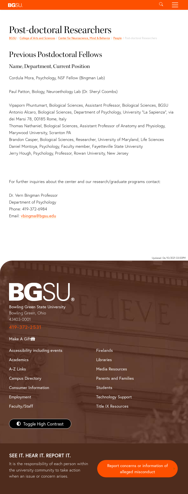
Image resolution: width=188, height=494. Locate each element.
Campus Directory (25, 378)
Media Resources (111, 369)
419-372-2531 (25, 327)
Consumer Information (29, 387)
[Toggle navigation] (175, 5)
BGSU (12, 38)
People (117, 38)
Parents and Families (115, 378)
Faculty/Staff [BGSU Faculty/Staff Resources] (21, 406)
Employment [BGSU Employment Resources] (20, 397)
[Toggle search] (161, 5)
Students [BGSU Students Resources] (104, 387)
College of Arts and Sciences (37, 38)
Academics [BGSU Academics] (19, 359)
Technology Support (114, 397)
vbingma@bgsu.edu (38, 215)
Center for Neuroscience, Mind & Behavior (84, 38)
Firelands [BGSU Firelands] (104, 350)
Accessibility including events (35, 350)
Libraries (104, 359)
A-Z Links (17, 369)
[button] (80, 5)
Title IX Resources (112, 406)
